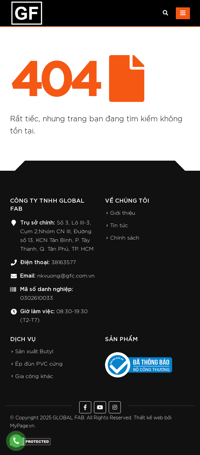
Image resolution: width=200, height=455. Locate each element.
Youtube (100, 407)
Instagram (115, 407)
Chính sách (124, 238)
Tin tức (119, 225)
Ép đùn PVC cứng (39, 364)
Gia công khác (34, 376)
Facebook (85, 407)
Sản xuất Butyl (34, 351)
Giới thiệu (122, 213)
